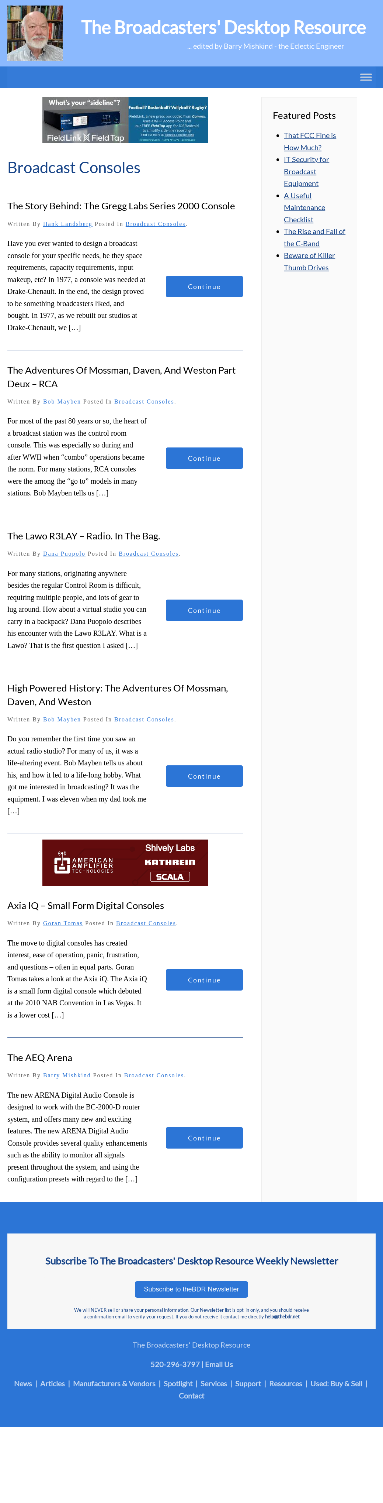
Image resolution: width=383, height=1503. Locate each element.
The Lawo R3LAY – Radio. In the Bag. (83, 536)
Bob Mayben (62, 401)
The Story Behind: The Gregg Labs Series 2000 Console (121, 206)
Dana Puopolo (64, 553)
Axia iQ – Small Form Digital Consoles (85, 905)
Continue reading (204, 289)
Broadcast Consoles (156, 224)
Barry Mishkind (67, 1075)
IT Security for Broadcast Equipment (306, 171)
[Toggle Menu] (366, 77)
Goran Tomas (63, 923)
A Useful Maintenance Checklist (304, 207)
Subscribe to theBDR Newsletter (191, 1289)
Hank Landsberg (68, 224)
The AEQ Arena (39, 1057)
